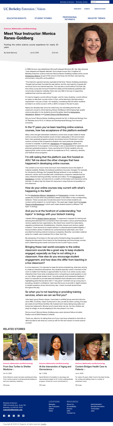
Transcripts (95, 409)
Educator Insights (16, 18)
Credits (44, 424)
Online (51, 409)
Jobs (92, 411)
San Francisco (54, 406)
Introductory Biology (32, 76)
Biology (38, 114)
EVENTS (87, 9)
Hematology (29, 114)
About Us (70, 404)
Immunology (75, 112)
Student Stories (43, 18)
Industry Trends (96, 18)
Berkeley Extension (67, 2)
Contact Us (71, 413)
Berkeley (52, 404)
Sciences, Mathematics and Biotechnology (20, 29)
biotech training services (47, 218)
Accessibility (71, 406)
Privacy (69, 409)
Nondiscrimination (98, 406)
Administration (96, 404)
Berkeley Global (82, 2)
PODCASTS (77, 9)
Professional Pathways (70, 18)
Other (51, 411)
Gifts (68, 411)
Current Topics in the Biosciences (56, 114)
